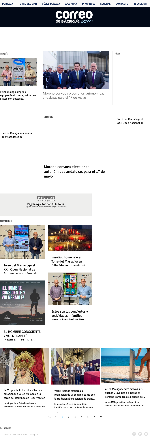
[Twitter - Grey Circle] (140, 434)
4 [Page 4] (81, 416)
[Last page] (101, 417)
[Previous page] (56, 417)
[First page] (49, 417)
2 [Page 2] (68, 416)
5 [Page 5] (88, 416)
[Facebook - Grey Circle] (134, 434)
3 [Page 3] (75, 416)
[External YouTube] (132, 74)
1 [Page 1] (62, 416)
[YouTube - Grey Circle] (146, 434)
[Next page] (94, 417)
